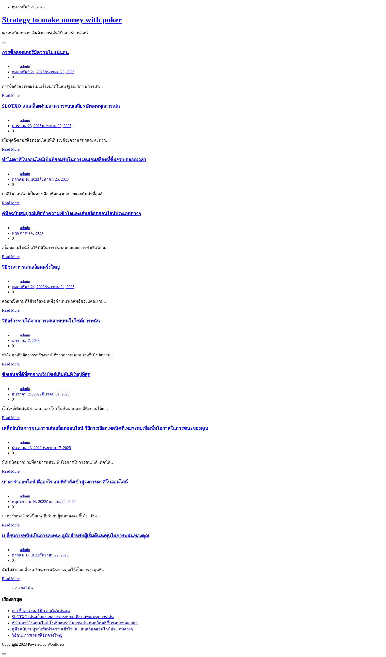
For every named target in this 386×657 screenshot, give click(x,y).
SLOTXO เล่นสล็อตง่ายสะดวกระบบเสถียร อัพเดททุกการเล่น (61, 106)
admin (25, 66)
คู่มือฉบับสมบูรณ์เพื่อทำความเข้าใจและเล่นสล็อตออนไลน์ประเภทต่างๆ (71, 213)
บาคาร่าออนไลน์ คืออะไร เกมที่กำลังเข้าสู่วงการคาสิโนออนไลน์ (65, 481)
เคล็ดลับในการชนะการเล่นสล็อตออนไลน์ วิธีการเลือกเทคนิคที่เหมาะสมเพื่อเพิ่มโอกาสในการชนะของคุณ (105, 428)
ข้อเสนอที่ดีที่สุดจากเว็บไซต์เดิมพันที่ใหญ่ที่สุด (46, 374)
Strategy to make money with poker (62, 19)
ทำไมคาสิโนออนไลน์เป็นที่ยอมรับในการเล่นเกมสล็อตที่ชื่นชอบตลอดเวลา (74, 159)
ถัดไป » (27, 588)
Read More (11, 95)
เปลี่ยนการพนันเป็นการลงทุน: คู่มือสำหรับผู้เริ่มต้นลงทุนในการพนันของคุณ (75, 535)
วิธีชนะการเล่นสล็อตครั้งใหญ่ (31, 267)
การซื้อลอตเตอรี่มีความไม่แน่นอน (35, 52)
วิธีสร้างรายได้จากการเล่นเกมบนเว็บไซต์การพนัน (51, 320)
